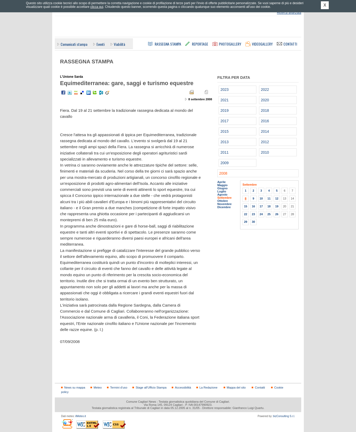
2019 (224, 110)
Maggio (222, 185)
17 (261, 206)
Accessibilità (183, 387)
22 (245, 214)
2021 (224, 100)
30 (253, 221)
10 (261, 198)
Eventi (100, 44)
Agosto (222, 194)
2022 (265, 89)
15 (245, 206)
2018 (265, 110)
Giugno (222, 188)
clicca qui (96, 7)
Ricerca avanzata (289, 13)
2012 (265, 142)
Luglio (221, 191)
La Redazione (208, 387)
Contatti (260, 387)
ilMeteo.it (80, 416)
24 (261, 214)
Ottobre (222, 200)
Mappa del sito (236, 387)
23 (253, 214)
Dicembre (224, 207)
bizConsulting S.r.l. (284, 416)
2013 (224, 142)
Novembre (224, 204)
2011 (224, 152)
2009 (224, 163)
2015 (224, 131)
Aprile (221, 182)
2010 (265, 152)
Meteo (98, 387)
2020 (265, 100)
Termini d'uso (118, 387)
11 (269, 198)
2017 (224, 121)
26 (276, 214)
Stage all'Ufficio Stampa (151, 387)
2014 (265, 131)
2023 (224, 89)
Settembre (224, 197)
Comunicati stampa (74, 44)
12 (276, 198)
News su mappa (74, 387)
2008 (223, 173)
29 (245, 221)
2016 (265, 121)
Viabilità (119, 44)
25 (269, 214)
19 (276, 206)
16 (253, 206)
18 (269, 206)
